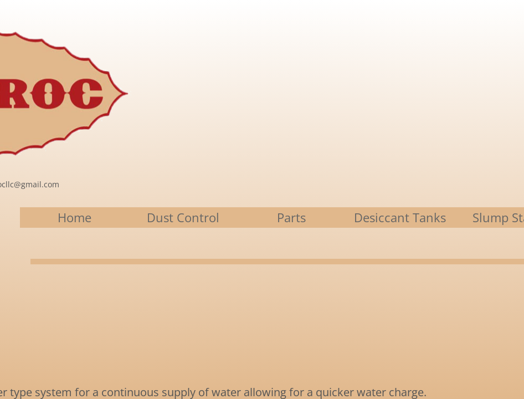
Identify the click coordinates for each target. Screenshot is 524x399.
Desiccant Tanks (400, 217)
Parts (291, 217)
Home (74, 217)
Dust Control (183, 217)
